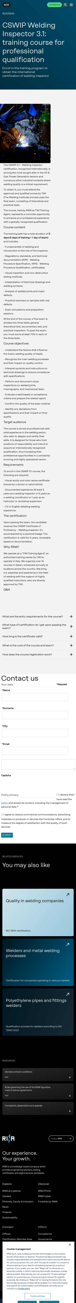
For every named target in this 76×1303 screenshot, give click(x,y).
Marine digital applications (17, 1249)
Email (6, 744)
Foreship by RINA (47, 1201)
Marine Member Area (14, 1244)
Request (62, 684)
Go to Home (8, 13)
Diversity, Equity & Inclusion (17, 1201)
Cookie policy (24, 1300)
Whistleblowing (47, 1244)
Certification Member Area (17, 1239)
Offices (6, 1233)
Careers (6, 1196)
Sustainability (9, 1217)
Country (61, 1138)
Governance (45, 1239)
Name (6, 690)
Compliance (45, 1233)
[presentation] (23, 783)
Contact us (54, 4)
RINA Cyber (44, 1196)
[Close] (70, 1256)
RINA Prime (44, 1190)
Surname (8, 708)
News (5, 1206)
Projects (6, 1212)
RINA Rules (44, 1249)
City (5, 726)
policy (4, 803)
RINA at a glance (11, 1190)
